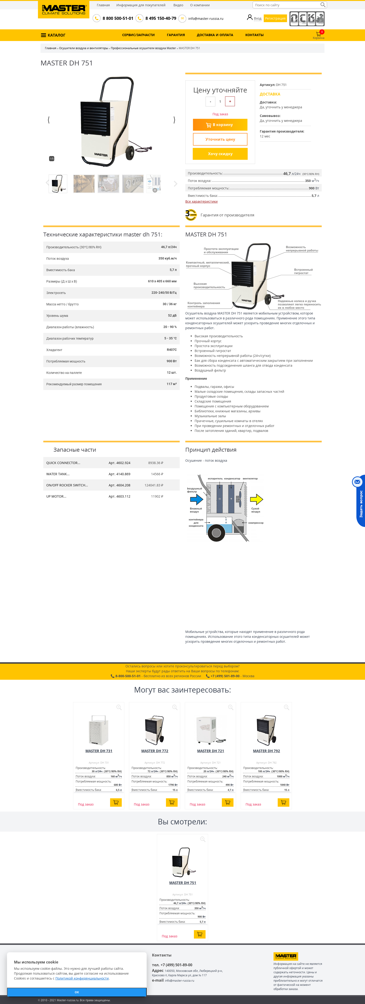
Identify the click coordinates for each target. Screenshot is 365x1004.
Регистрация (275, 18)
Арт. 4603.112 (119, 496)
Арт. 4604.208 (119, 485)
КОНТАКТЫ (254, 35)
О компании (200, 5)
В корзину (223, 124)
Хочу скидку (220, 153)
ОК (77, 992)
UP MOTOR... (56, 496)
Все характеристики (201, 201)
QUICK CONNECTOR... (63, 463)
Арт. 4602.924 (119, 463)
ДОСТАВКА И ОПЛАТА (215, 35)
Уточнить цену (220, 139)
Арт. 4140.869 (119, 474)
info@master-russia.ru (205, 18)
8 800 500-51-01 (117, 18)
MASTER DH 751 (182, 882)
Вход (257, 18)
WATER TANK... (58, 474)
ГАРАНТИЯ (176, 35)
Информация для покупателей (141, 5)
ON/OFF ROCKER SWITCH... (67, 485)
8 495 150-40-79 (160, 18)
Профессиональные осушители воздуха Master (143, 48)
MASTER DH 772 (154, 750)
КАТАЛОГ (56, 35)
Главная (103, 5)
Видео (178, 5)
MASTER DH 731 (98, 750)
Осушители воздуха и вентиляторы (83, 48)
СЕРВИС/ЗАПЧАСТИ (138, 35)
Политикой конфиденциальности (82, 978)
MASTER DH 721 (210, 750)
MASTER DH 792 (266, 750)
